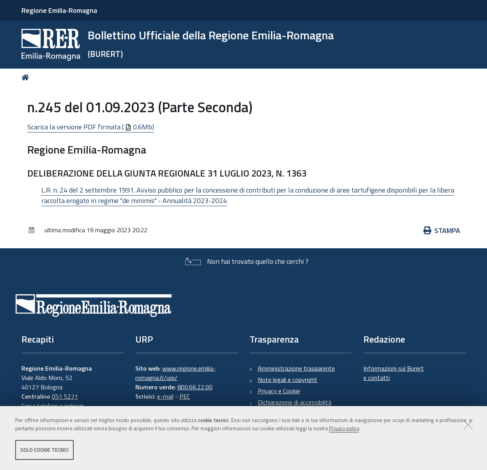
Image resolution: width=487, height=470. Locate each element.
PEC (184, 396)
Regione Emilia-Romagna (59, 10)
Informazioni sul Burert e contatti (393, 373)
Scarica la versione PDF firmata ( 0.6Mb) (90, 127)
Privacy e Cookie (279, 391)
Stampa (441, 230)
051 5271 (65, 396)
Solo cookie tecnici (44, 450)
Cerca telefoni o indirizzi (52, 405)
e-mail (165, 396)
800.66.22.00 (195, 387)
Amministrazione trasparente (296, 368)
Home (26, 77)
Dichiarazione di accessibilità (294, 402)
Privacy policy (344, 428)
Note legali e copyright (287, 379)
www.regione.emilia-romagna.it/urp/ (175, 373)
